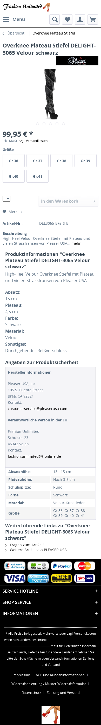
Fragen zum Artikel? (24, 544)
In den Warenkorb (68, 200)
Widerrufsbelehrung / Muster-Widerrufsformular (48, 683)
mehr (75, 243)
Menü (14, 18)
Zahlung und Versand (63, 692)
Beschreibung (15, 233)
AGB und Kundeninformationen (60, 675)
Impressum (21, 675)
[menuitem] (14, 19)
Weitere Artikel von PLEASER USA (36, 549)
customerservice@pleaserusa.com (37, 408)
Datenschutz (31, 692)
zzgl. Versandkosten (33, 141)
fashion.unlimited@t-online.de (34, 456)
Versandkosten (85, 633)
